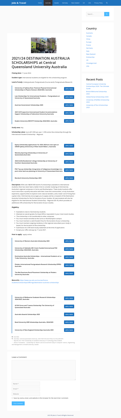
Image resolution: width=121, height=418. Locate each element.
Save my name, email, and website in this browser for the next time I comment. (41, 398)
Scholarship (90, 57)
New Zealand (75, 3)
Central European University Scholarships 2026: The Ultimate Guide (97, 86)
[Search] (106, 14)
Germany (65, 3)
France (88, 45)
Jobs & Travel (19, 2)
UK (84, 3)
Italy (87, 51)
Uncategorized (91, 63)
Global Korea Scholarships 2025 (97, 97)
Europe (88, 42)
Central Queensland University (28, 339)
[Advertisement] (43, 20)
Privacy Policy (98, 3)
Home (40, 3)
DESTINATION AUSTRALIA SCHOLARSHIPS (50, 339)
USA (89, 3)
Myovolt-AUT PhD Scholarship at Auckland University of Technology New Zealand (38, 340)
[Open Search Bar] (106, 3)
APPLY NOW (69, 89)
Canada (56, 3)
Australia (48, 3)
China (88, 39)
